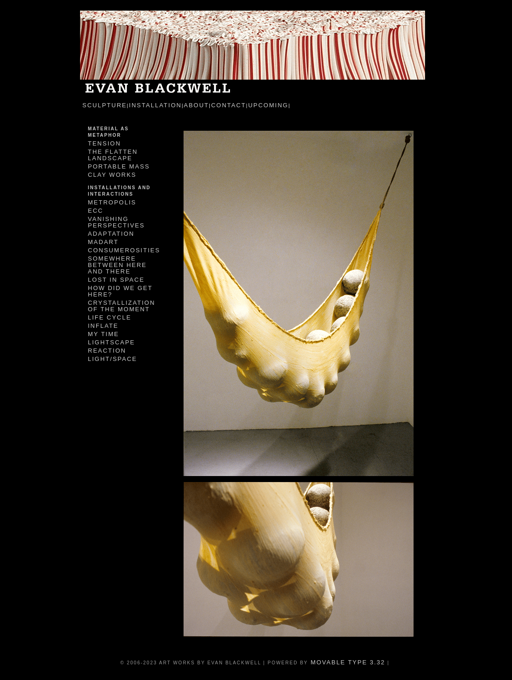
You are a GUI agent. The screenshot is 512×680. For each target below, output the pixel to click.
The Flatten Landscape (113, 155)
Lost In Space (116, 279)
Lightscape (111, 342)
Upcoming (268, 105)
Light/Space (112, 358)
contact (228, 105)
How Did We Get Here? (120, 291)
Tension (104, 143)
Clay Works (112, 174)
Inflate (103, 325)
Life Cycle (109, 317)
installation (155, 105)
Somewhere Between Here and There (117, 265)
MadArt (103, 241)
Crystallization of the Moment (121, 306)
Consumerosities (124, 250)
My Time (103, 334)
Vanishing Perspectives (116, 222)
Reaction (107, 350)
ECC (95, 210)
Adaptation (111, 233)
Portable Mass (119, 166)
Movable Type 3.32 (346, 662)
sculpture (104, 105)
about (196, 105)
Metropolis (112, 202)
